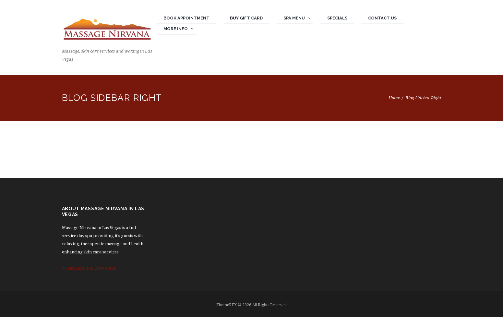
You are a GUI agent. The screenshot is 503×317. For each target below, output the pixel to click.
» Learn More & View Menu (89, 268)
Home (394, 97)
